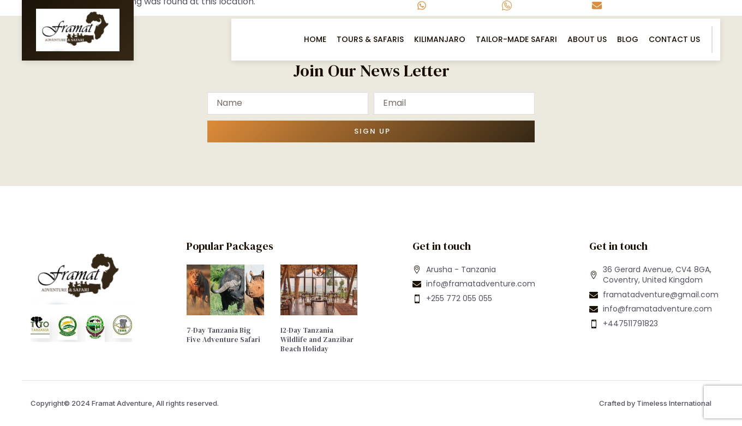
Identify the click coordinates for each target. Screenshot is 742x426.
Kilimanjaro (439, 39)
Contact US (674, 39)
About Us (587, 39)
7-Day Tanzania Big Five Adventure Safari (223, 335)
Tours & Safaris (370, 39)
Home (315, 39)
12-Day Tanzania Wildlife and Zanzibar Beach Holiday (317, 339)
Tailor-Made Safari (516, 39)
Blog (627, 39)
